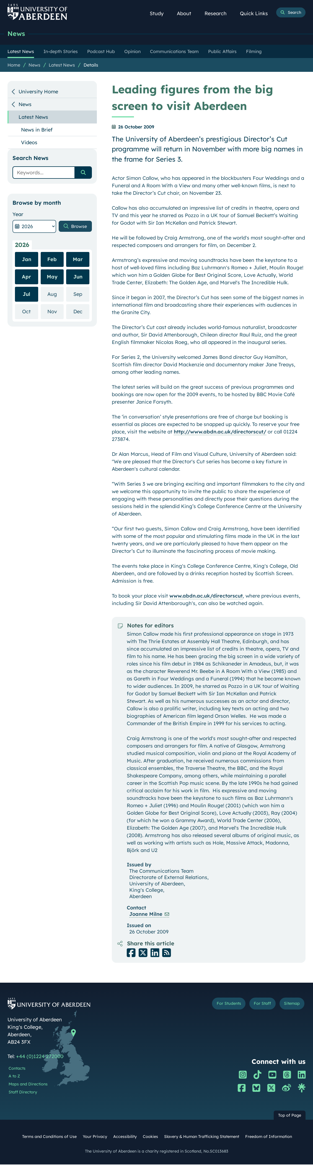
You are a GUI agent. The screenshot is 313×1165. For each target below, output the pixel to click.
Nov (55, 311)
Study (160, 13)
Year (17, 215)
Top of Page (289, 1115)
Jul (26, 294)
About (187, 13)
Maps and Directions (28, 1084)
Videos (29, 143)
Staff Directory (23, 1092)
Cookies (150, 1137)
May (52, 277)
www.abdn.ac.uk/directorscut (206, 596)
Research (219, 13)
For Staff (258, 1005)
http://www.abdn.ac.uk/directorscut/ (220, 432)
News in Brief (37, 130)
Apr (26, 277)
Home (13, 65)
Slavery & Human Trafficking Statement (201, 1137)
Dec (81, 311)
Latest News (62, 65)
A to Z (14, 1076)
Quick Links (257, 13)
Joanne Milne (145, 914)
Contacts (17, 1068)
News (16, 34)
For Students (221, 1005)
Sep (81, 294)
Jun (77, 277)
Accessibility (125, 1137)
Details (91, 65)
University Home (38, 92)
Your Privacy (95, 1137)
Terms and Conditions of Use (49, 1137)
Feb (52, 260)
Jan (26, 260)
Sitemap (290, 1005)
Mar (78, 260)
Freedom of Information (268, 1137)
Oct (30, 311)
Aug (55, 294)
